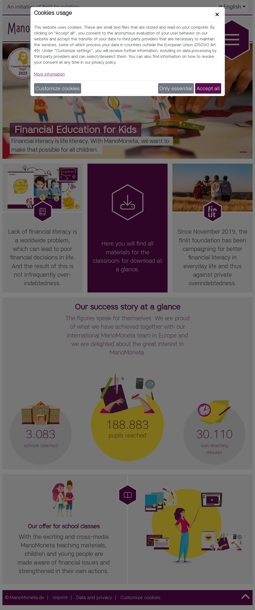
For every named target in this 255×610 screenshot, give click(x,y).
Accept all (208, 88)
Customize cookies (58, 88)
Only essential (176, 88)
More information (49, 74)
